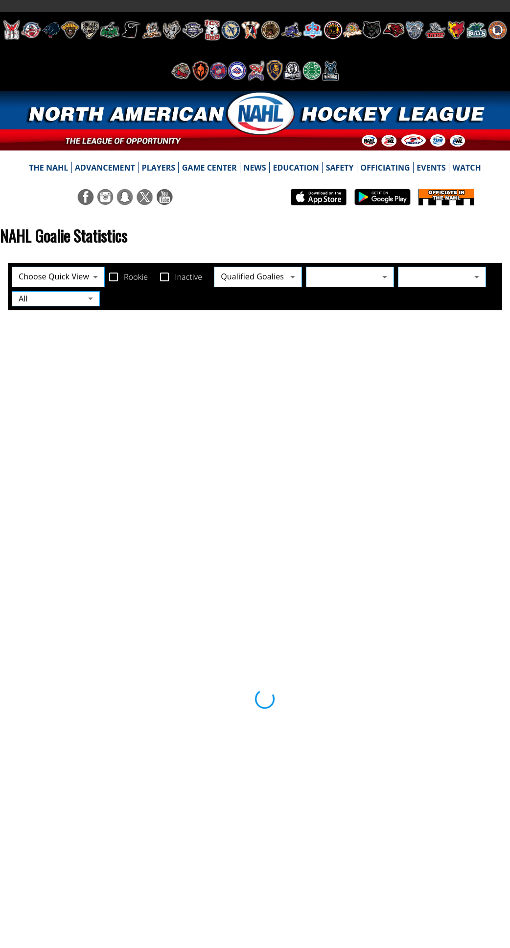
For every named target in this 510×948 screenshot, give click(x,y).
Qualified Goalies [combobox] (252, 276)
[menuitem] (48, 167)
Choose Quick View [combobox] (54, 276)
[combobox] (350, 276)
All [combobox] (23, 298)
